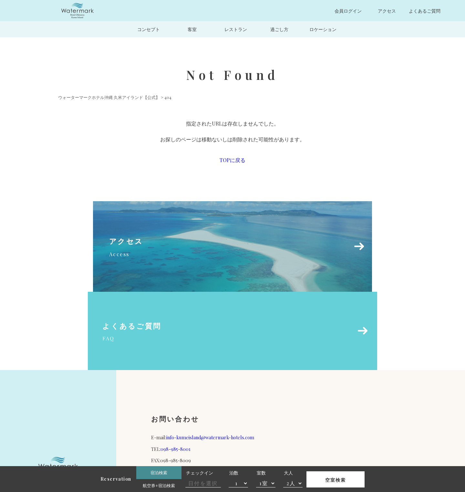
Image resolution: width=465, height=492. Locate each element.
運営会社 (257, 410)
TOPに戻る (232, 160)
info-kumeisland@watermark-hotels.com (210, 359)
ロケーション (322, 29)
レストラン (235, 29)
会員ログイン (348, 11)
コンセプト (148, 29)
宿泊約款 (324, 410)
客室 (192, 29)
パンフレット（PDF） (189, 410)
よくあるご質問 (424, 11)
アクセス (387, 11)
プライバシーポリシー (392, 410)
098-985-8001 (175, 370)
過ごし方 (279, 29)
